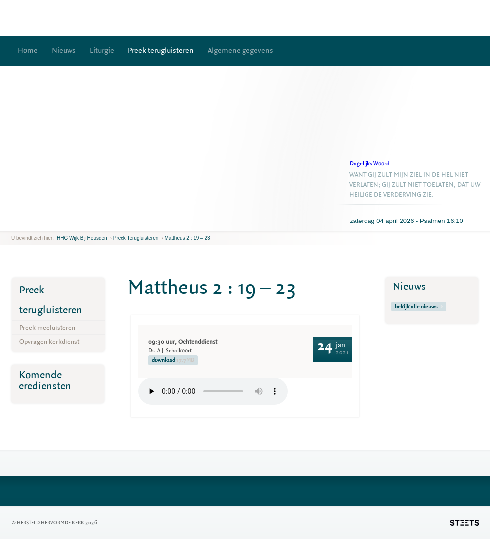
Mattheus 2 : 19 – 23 (187, 238)
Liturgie (102, 50)
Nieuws (64, 50)
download (173, 360)
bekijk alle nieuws (419, 306)
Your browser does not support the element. (213, 391)
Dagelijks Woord (369, 163)
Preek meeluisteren (47, 327)
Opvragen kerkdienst (49, 341)
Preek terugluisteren (161, 50)
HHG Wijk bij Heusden (82, 238)
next (25, 224)
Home (28, 50)
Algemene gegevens (240, 50)
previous (13, 224)
